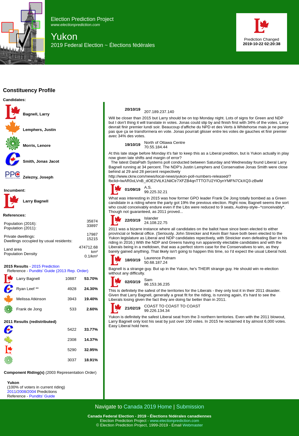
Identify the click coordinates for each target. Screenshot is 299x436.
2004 (31, 391)
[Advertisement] (102, 83)
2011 (11, 391)
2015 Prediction (46, 266)
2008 (21, 391)
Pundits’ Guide (42, 396)
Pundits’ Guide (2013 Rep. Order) (58, 271)
